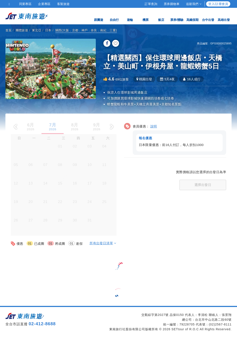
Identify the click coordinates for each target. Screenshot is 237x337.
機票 (145, 16)
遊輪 (130, 16)
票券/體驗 (176, 16)
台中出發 (208, 16)
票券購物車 (171, 4)
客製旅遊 (63, 4)
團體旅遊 (22, 30)
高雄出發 (224, 16)
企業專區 (44, 4)
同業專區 (25, 4)
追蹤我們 (193, 4)
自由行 (114, 16)
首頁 (8, 30)
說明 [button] (153, 126)
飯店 (161, 16)
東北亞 (36, 30)
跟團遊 (98, 16)
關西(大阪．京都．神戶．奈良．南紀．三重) (86, 30)
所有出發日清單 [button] (102, 243)
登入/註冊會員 (218, 4)
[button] (175, 138)
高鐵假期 (192, 16)
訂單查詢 (151, 4)
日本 (48, 30)
